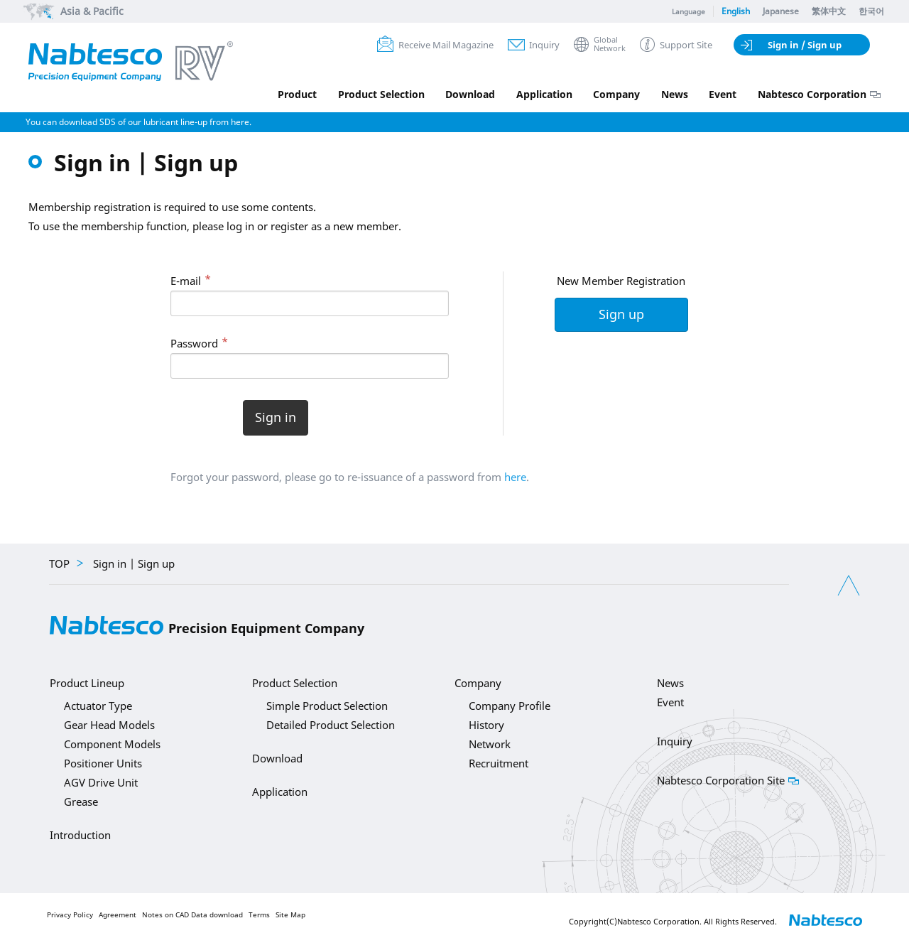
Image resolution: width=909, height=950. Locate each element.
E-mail (185, 281)
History (486, 725)
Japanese (781, 11)
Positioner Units (103, 763)
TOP (59, 563)
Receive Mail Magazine (446, 44)
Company (615, 94)
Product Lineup (87, 683)
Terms (259, 914)
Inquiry (544, 44)
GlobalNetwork (610, 44)
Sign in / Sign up (805, 44)
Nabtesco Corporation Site (721, 780)
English (736, 11)
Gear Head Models (109, 725)
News (673, 94)
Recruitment (498, 763)
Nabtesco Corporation (812, 94)
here (515, 477)
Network (490, 744)
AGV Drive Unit (101, 782)
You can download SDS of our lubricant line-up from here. (138, 122)
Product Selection (379, 94)
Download (469, 94)
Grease (81, 801)
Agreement (117, 914)
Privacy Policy (70, 914)
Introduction (80, 835)
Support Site (686, 44)
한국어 (871, 11)
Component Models (112, 744)
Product (295, 94)
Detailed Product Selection (330, 725)
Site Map (290, 914)
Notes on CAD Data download (192, 914)
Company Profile (509, 705)
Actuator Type (98, 705)
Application (543, 94)
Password (194, 343)
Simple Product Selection (327, 705)
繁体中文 (829, 11)
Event (722, 94)
